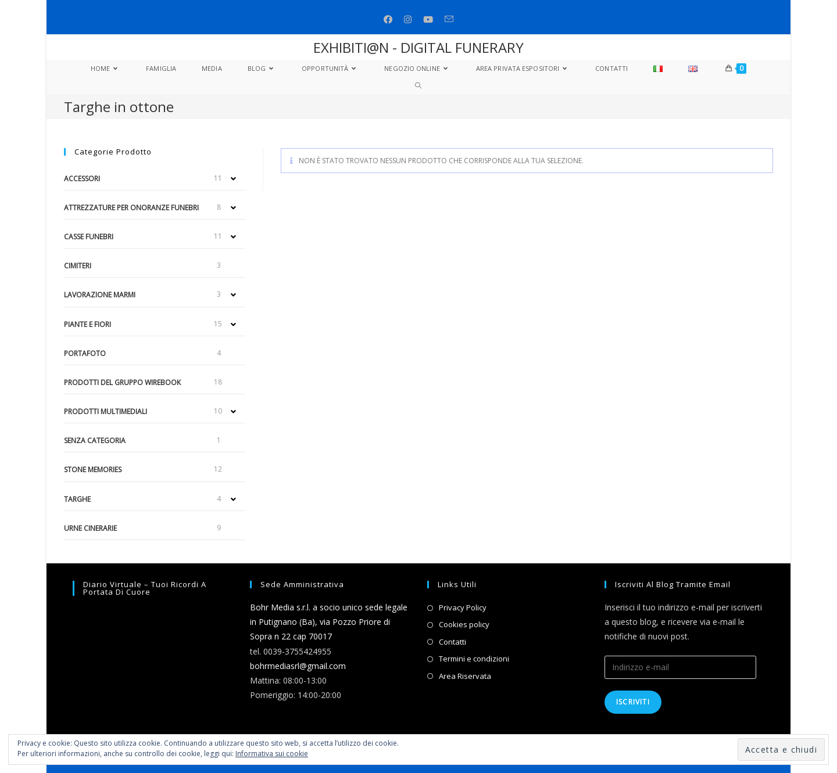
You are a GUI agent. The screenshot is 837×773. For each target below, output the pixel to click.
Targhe (77, 499)
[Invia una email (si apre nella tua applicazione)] (449, 19)
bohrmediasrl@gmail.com (298, 665)
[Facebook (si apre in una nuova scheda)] (388, 19)
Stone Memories (92, 469)
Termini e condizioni (474, 658)
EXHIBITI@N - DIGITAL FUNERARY (418, 47)
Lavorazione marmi (99, 295)
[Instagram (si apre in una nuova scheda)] (407, 19)
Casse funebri (88, 237)
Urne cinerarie (90, 528)
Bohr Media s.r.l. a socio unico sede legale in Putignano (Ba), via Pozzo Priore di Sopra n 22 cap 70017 (328, 622)
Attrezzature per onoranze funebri (131, 208)
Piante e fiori (87, 324)
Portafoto (85, 353)
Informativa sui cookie (271, 753)
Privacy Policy (463, 607)
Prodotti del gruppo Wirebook (122, 382)
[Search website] (418, 86)
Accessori (82, 179)
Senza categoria (95, 440)
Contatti (452, 642)
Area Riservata (465, 676)
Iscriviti (633, 702)
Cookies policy (464, 624)
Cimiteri (77, 266)
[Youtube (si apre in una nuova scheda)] (428, 19)
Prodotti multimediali (105, 411)
